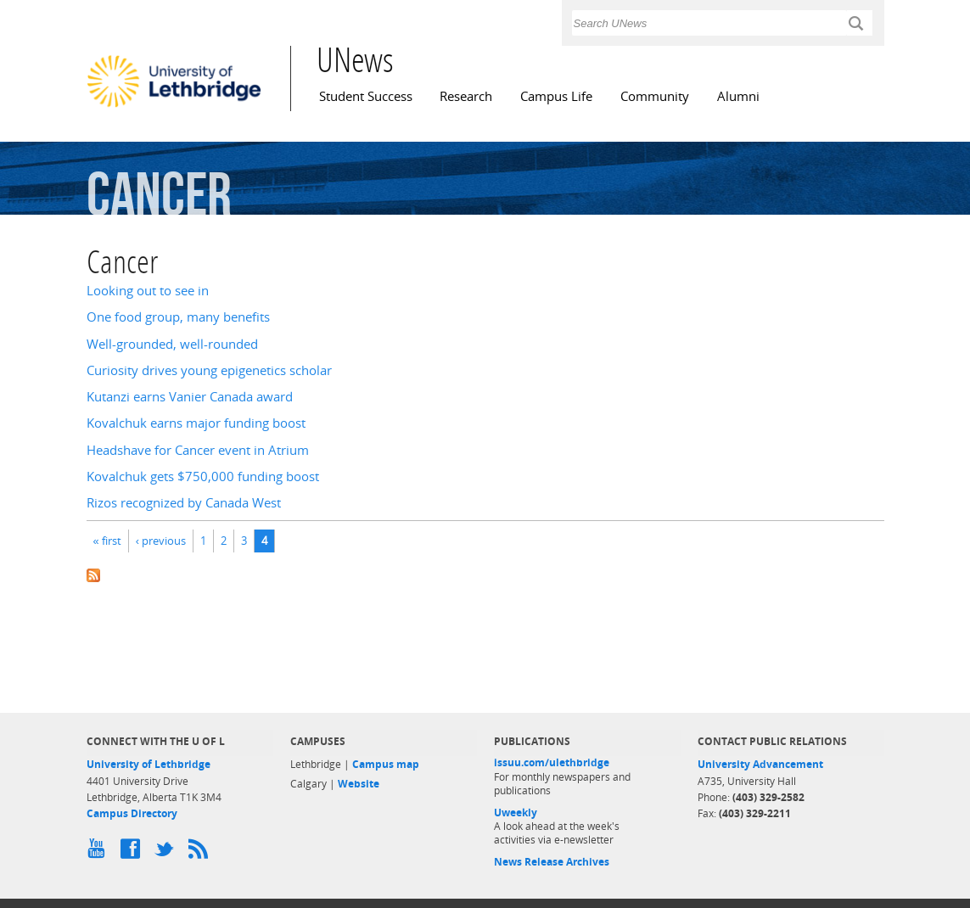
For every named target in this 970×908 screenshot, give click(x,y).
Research (466, 96)
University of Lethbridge (148, 764)
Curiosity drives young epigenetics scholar (209, 370)
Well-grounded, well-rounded (172, 344)
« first (107, 540)
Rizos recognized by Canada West (184, 503)
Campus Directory (132, 813)
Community (654, 96)
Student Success (365, 96)
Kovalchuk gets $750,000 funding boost (203, 476)
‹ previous (161, 540)
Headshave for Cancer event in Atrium (198, 450)
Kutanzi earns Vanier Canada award (190, 397)
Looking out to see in (148, 291)
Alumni (738, 96)
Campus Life (556, 96)
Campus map (385, 764)
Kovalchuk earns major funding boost (196, 423)
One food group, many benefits (178, 317)
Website (358, 783)
